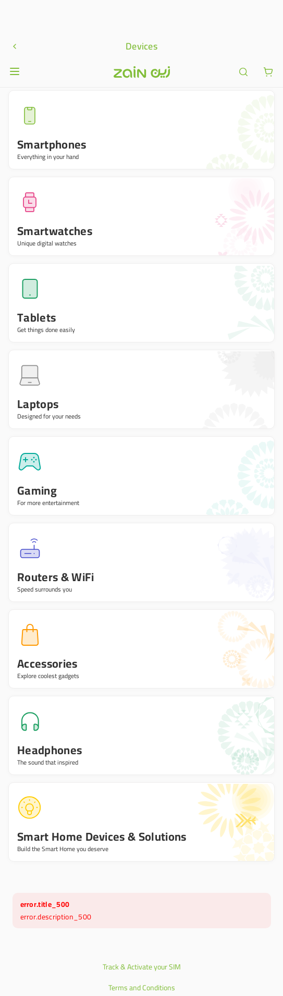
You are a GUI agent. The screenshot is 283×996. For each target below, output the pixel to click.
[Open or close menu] (14, 15)
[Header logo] (142, 15)
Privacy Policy (142, 952)
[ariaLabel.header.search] (243, 15)
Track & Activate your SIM (142, 910)
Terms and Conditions (141, 931)
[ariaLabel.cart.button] (268, 15)
